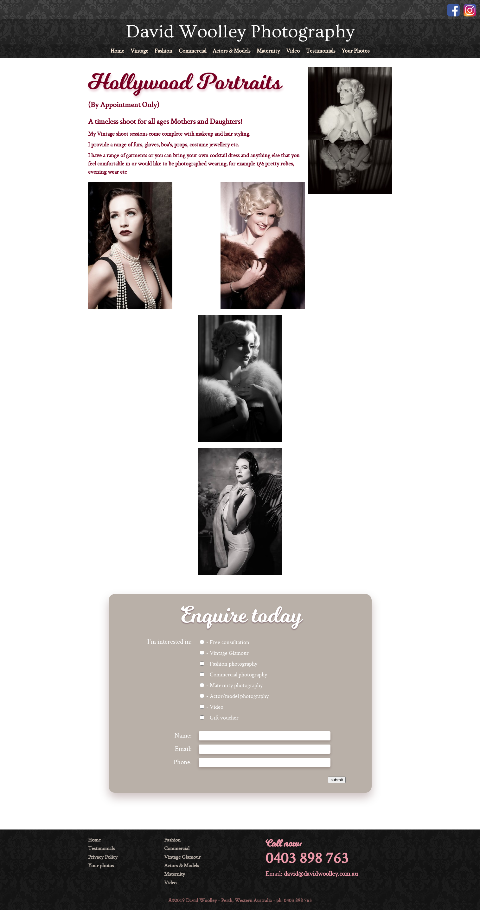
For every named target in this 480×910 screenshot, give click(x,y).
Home (117, 51)
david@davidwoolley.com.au (321, 874)
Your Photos (355, 51)
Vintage (139, 51)
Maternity (268, 51)
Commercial (192, 51)
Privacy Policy (103, 857)
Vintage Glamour (182, 857)
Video (293, 51)
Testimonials (320, 51)
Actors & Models (231, 51)
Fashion (163, 51)
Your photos (101, 866)
